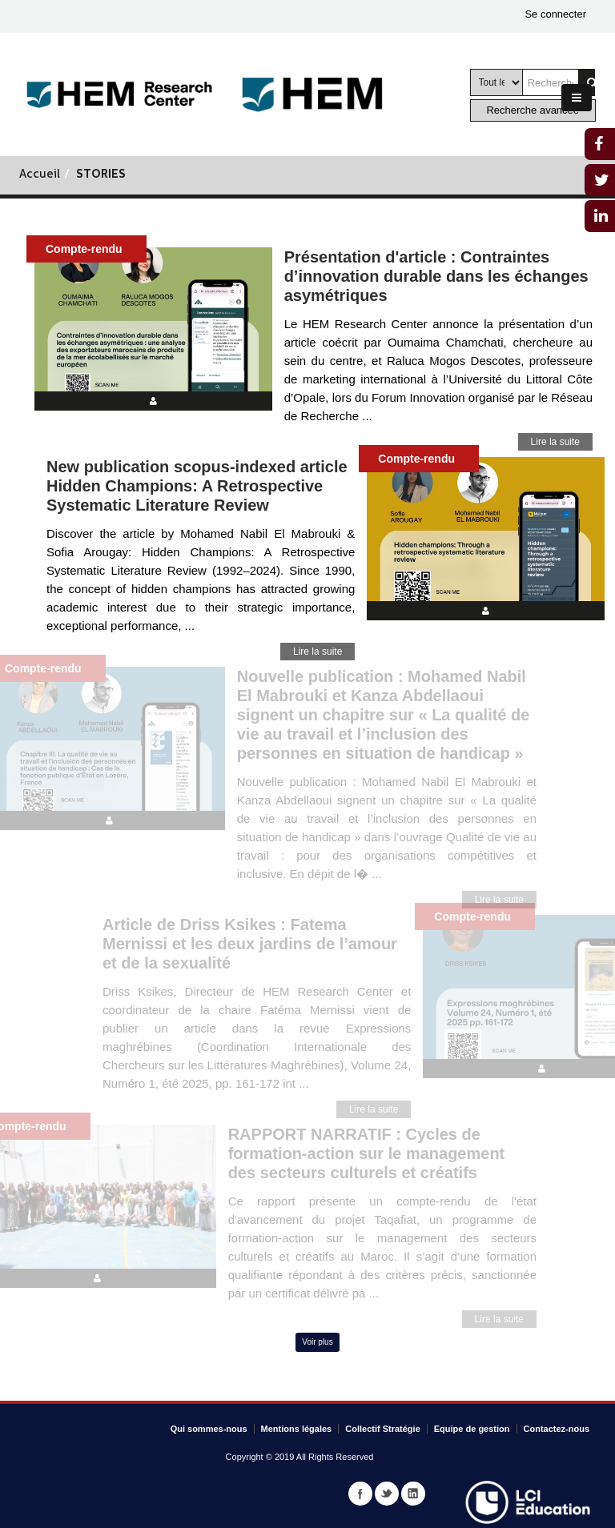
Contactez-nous (557, 1429)
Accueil (39, 175)
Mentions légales (296, 1429)
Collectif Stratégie (382, 1429)
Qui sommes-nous (209, 1429)
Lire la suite (555, 441)
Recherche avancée (532, 110)
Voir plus (317, 1342)
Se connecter (555, 14)
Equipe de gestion (472, 1429)
